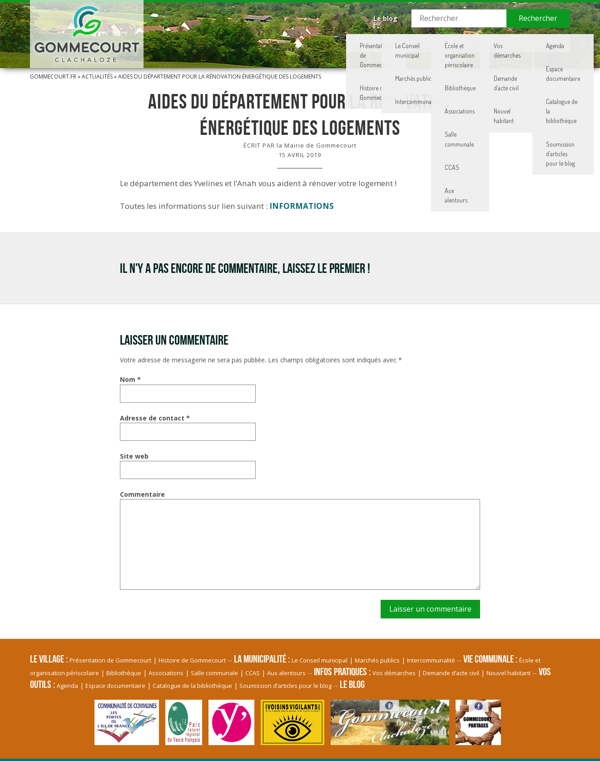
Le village (251, 43)
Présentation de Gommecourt (110, 660)
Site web (134, 456)
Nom (130, 379)
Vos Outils (536, 43)
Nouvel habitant (508, 673)
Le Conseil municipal (319, 660)
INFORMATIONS (301, 206)
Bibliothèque (123, 673)
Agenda (67, 686)
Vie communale (392, 43)
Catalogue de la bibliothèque (192, 686)
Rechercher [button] (538, 18)
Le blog (385, 18)
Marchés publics (377, 660)
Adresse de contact (155, 418)
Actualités (97, 76)
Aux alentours (286, 673)
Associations (166, 673)
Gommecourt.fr (53, 76)
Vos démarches (394, 673)
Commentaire (142, 494)
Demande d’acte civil (451, 673)
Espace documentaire (115, 686)
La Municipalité (317, 43)
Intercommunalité (431, 660)
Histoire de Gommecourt (192, 660)
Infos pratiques (467, 43)
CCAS (252, 673)
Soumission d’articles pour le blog (285, 686)
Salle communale (214, 673)
